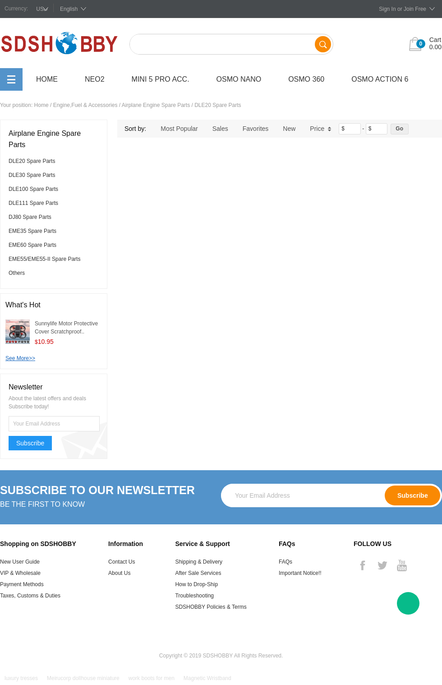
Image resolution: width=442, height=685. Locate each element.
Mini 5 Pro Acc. (160, 79)
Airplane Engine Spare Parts (156, 105)
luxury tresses (21, 678)
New (289, 128)
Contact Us (121, 562)
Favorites (256, 128)
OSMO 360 (306, 79)
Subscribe (30, 443)
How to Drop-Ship (196, 584)
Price (321, 128)
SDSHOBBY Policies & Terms (210, 607)
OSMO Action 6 (379, 79)
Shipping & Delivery (198, 562)
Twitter (382, 565)
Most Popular (179, 128)
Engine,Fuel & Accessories (85, 105)
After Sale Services (198, 573)
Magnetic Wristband (207, 678)
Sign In (387, 9)
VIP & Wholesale (20, 573)
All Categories (11, 79)
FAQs (285, 562)
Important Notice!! (300, 573)
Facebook (363, 565)
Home (47, 79)
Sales (220, 128)
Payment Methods (22, 584)
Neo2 (95, 79)
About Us (119, 573)
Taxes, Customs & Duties (30, 595)
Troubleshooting (194, 595)
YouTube (402, 565)
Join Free (415, 9)
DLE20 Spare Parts (217, 105)
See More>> (20, 358)
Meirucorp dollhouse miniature (83, 678)
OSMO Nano (239, 79)
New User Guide (20, 562)
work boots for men (152, 678)
